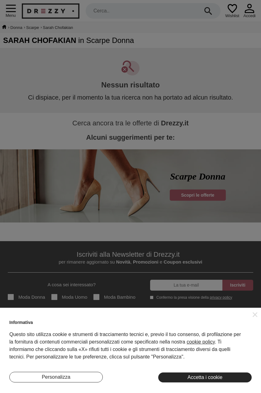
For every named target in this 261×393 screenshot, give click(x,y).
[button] (255, 314)
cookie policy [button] (201, 341)
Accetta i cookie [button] (204, 377)
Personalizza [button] (56, 377)
